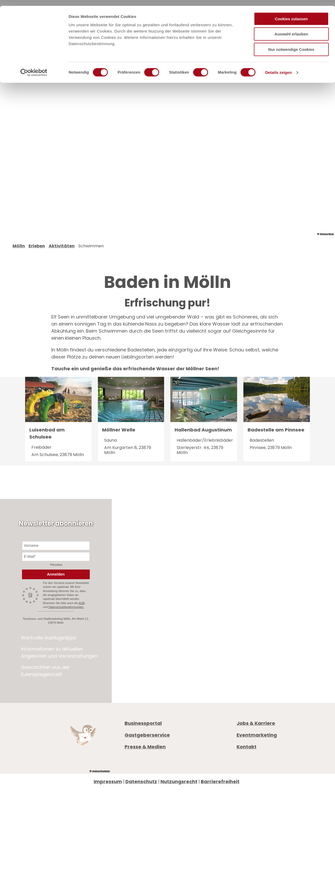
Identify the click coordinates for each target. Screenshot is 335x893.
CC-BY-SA (85, 427)
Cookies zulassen (291, 13)
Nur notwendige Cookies (291, 43)
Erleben (37, 254)
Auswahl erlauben (291, 28)
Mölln (19, 254)
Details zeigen (278, 66)
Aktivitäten (62, 254)
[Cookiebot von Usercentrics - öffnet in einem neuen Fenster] (34, 67)
